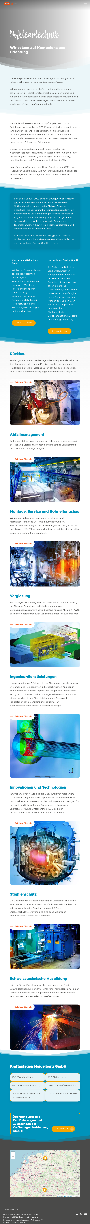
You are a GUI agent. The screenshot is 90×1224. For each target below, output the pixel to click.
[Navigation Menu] (85, 4)
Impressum (25, 1220)
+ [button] (13, 1153)
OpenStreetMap (68, 1196)
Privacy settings (11, 1209)
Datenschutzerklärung (12, 1220)
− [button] (13, 1157)
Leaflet (59, 1196)
